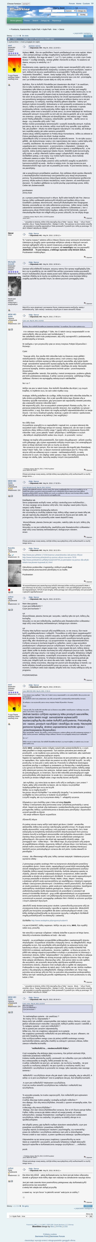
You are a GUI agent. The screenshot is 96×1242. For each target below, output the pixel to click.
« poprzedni (78, 33)
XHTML (59, 1226)
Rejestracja (56, 21)
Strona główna (16, 21)
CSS (66, 1226)
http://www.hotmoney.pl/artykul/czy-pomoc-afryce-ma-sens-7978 (49, 557)
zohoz (10, 597)
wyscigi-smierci (41, 1240)
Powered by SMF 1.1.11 (33, 1224)
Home (78, 3)
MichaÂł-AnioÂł (12, 263)
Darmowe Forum (57, 1236)
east (10, 45)
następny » (88, 33)
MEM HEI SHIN (12, 315)
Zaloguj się (70, 8)
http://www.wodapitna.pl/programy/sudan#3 (49, 920)
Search (35, 21)
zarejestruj (83, 8)
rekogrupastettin (55, 1240)
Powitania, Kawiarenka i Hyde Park (25, 29)
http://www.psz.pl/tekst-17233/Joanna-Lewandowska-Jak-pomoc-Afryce (52, 555)
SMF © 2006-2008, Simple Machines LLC (54, 1224)
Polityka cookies (50, 1234)
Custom (86, 3)
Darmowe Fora (41, 1236)
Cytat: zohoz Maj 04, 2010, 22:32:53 (33, 1003)
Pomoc (27, 21)
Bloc (52, 1226)
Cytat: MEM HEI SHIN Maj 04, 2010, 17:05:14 (36, 691)
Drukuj (88, 36)
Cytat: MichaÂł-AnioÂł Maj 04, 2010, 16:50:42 (36, 487)
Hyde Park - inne (49, 29)
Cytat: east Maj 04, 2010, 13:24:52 (33, 320)
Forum (72, 3)
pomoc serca (34, 46)
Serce (61, 29)
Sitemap (71, 1224)
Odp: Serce (34, 233)
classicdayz (29, 1240)
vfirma (72, 1240)
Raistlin (11, 548)
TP (92, 3)
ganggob (66, 1240)
